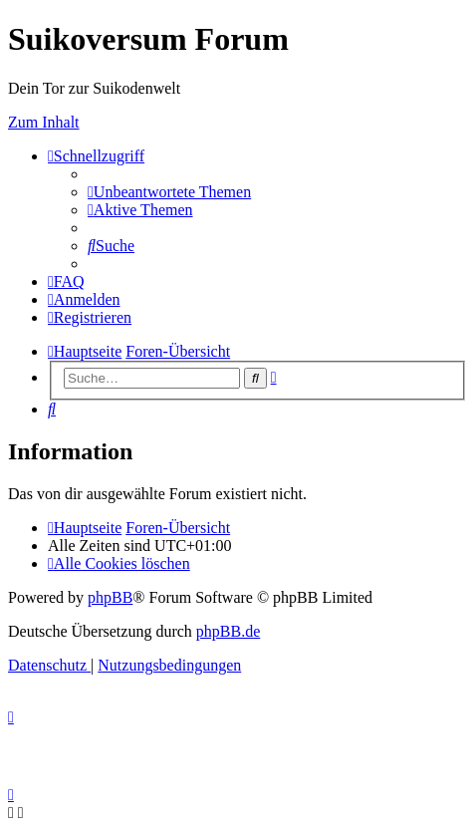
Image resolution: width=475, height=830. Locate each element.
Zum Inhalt (44, 122)
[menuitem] (169, 191)
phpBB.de (228, 631)
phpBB (110, 597)
